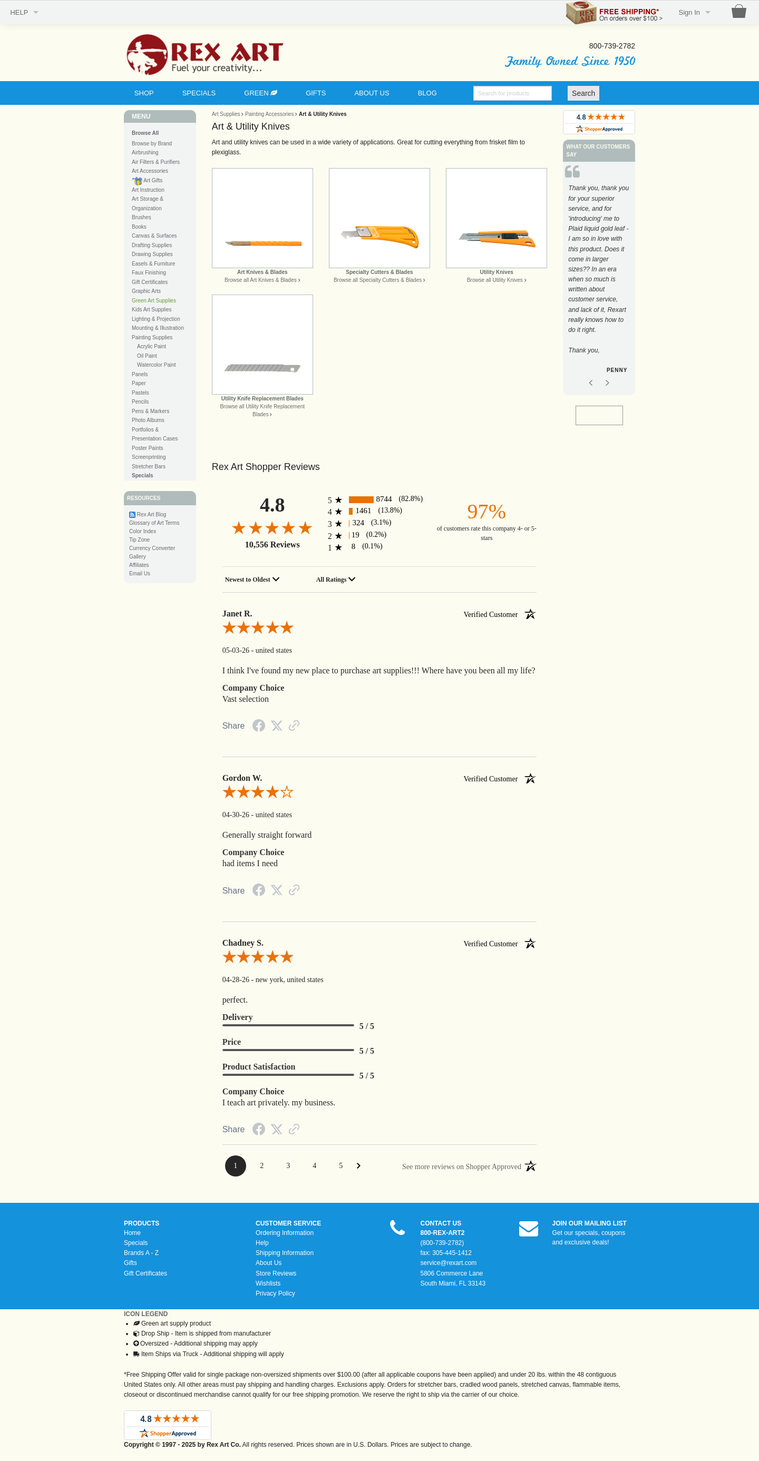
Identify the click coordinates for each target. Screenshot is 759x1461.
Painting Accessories (269, 114)
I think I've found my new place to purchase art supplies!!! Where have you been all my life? (379, 670)
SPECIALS (199, 93)
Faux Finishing (149, 273)
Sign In (689, 12)
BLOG (427, 93)
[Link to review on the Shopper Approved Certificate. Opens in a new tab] (294, 727)
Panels (140, 374)
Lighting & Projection (156, 319)
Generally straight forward (267, 834)
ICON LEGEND (146, 1314)
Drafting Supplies (152, 245)
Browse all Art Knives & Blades (261, 280)
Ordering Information (285, 1233)
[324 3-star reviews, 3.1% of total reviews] (380, 523)
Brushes (141, 217)
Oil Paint (147, 356)
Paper (139, 383)
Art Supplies (226, 114)
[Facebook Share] (258, 727)
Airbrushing (145, 152)
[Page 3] (288, 1165)
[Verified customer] (500, 614)
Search (583, 93)
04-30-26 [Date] (236, 815)
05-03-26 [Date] (236, 650)
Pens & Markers (150, 411)
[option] (599, 281)
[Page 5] (341, 1165)
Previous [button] (591, 368)
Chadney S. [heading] (379, 943)
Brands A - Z (141, 1253)
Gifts (130, 1263)
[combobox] (254, 579)
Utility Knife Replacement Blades (262, 398)
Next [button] (607, 368)
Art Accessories (150, 171)
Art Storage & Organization (147, 203)
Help (262, 1243)
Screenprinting (149, 457)
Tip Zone (139, 540)
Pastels (140, 393)
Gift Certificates (150, 282)
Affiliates (139, 565)
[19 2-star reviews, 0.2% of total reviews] (380, 535)
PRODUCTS (141, 1223)
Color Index (142, 531)
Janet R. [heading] (379, 614)
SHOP (144, 93)
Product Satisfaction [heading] (259, 1066)
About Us (268, 1263)
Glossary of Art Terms (154, 523)
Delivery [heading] (237, 1017)
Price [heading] (231, 1041)
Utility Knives (496, 272)
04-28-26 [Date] (236, 980)
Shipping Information (285, 1253)
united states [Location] (274, 650)
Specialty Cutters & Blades (379, 272)
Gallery (137, 557)
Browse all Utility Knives (495, 280)
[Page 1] (235, 1165)
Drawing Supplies (152, 254)
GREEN (260, 93)
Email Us (139, 573)
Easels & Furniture (153, 264)
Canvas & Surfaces (154, 236)
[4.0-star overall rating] (379, 794)
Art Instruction (148, 190)
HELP (19, 12)
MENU (141, 116)
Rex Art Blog (152, 514)
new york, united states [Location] (290, 980)
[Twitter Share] (276, 726)
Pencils (140, 402)
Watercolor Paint (156, 365)
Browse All (145, 133)
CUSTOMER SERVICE (288, 1223)
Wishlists (268, 1283)
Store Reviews (276, 1273)
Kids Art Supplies (152, 309)
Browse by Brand (152, 143)
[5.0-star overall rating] (379, 629)
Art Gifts (147, 181)
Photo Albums (148, 420)
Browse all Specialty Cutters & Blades (378, 280)
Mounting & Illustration (158, 328)
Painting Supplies (152, 337)
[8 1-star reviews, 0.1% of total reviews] (380, 547)
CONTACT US (441, 1223)
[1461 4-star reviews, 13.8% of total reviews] (380, 511)
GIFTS (316, 93)
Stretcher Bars (149, 466)
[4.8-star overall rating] (272, 527)
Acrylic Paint (151, 346)
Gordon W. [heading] (379, 778)
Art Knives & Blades (262, 272)
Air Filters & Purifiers (156, 162)
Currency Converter (152, 548)
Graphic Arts (146, 291)
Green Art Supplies (154, 300)
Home (132, 1233)
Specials (136, 1243)
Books (139, 227)
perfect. (235, 999)
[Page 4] (314, 1165)
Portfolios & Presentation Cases (155, 434)
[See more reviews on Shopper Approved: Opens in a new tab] (461, 1166)
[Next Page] (359, 1165)
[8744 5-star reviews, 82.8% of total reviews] (380, 499)
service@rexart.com (449, 1263)
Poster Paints (147, 448)
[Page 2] (262, 1165)
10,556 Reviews (272, 544)
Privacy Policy (275, 1293)
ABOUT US (371, 93)
